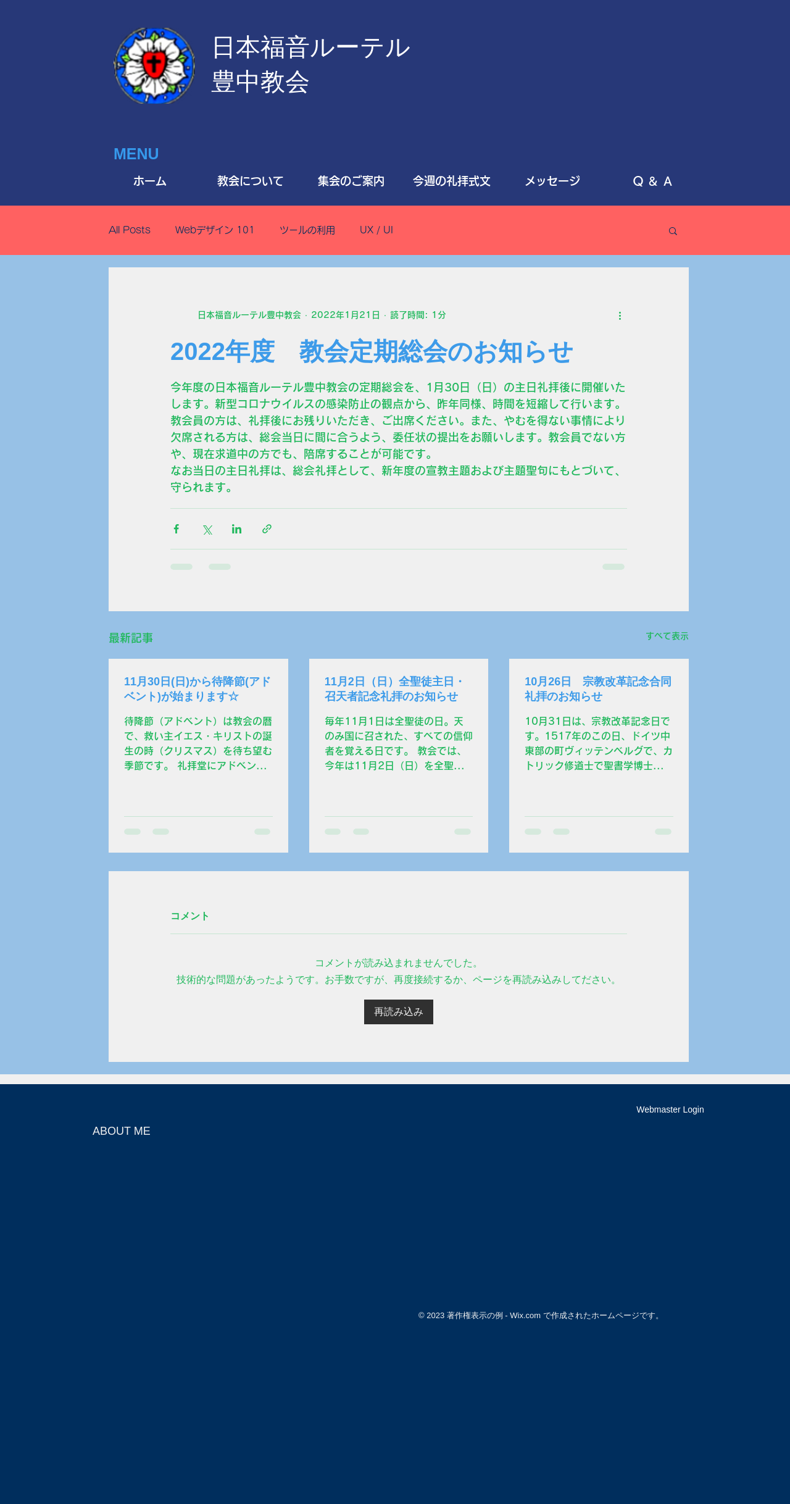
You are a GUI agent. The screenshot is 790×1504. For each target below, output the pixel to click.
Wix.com (525, 1315)
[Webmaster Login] (670, 1110)
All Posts (130, 230)
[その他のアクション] (619, 314)
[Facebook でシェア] (176, 529)
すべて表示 (667, 636)
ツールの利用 (307, 230)
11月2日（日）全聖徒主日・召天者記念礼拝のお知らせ (395, 689)
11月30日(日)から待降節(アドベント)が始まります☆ (197, 689)
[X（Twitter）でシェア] (206, 529)
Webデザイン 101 (215, 230)
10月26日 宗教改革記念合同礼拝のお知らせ (598, 689)
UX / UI (376, 230)
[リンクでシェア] (267, 529)
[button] (673, 230)
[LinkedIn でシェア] (237, 529)
